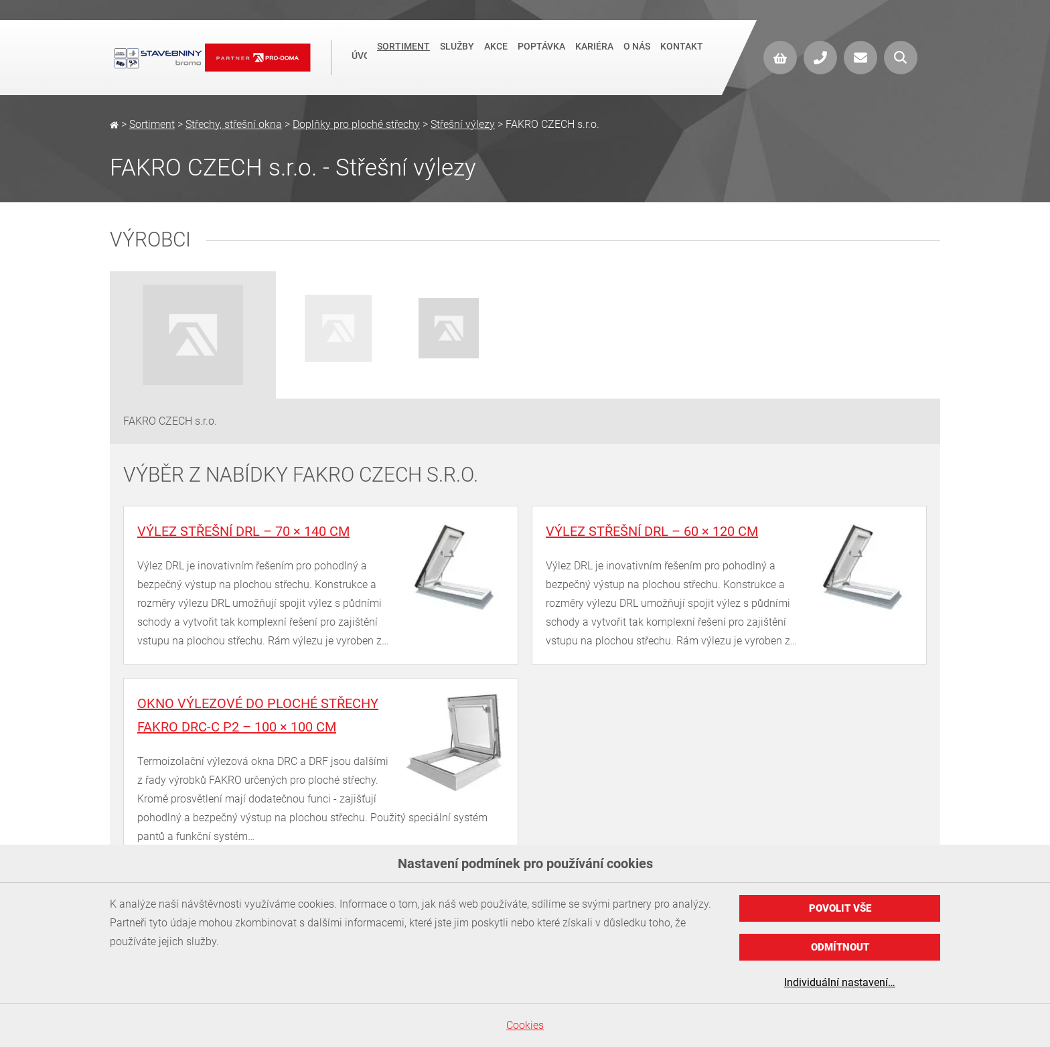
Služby (457, 56)
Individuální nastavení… (839, 982)
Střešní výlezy (463, 124)
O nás (636, 56)
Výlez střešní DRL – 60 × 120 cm (652, 531)
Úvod (359, 58)
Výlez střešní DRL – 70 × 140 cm (243, 531)
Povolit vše (840, 908)
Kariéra (594, 56)
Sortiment (403, 56)
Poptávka (541, 56)
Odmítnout (840, 947)
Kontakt (681, 56)
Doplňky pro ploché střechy (356, 124)
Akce (496, 56)
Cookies (525, 1025)
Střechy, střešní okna (233, 124)
